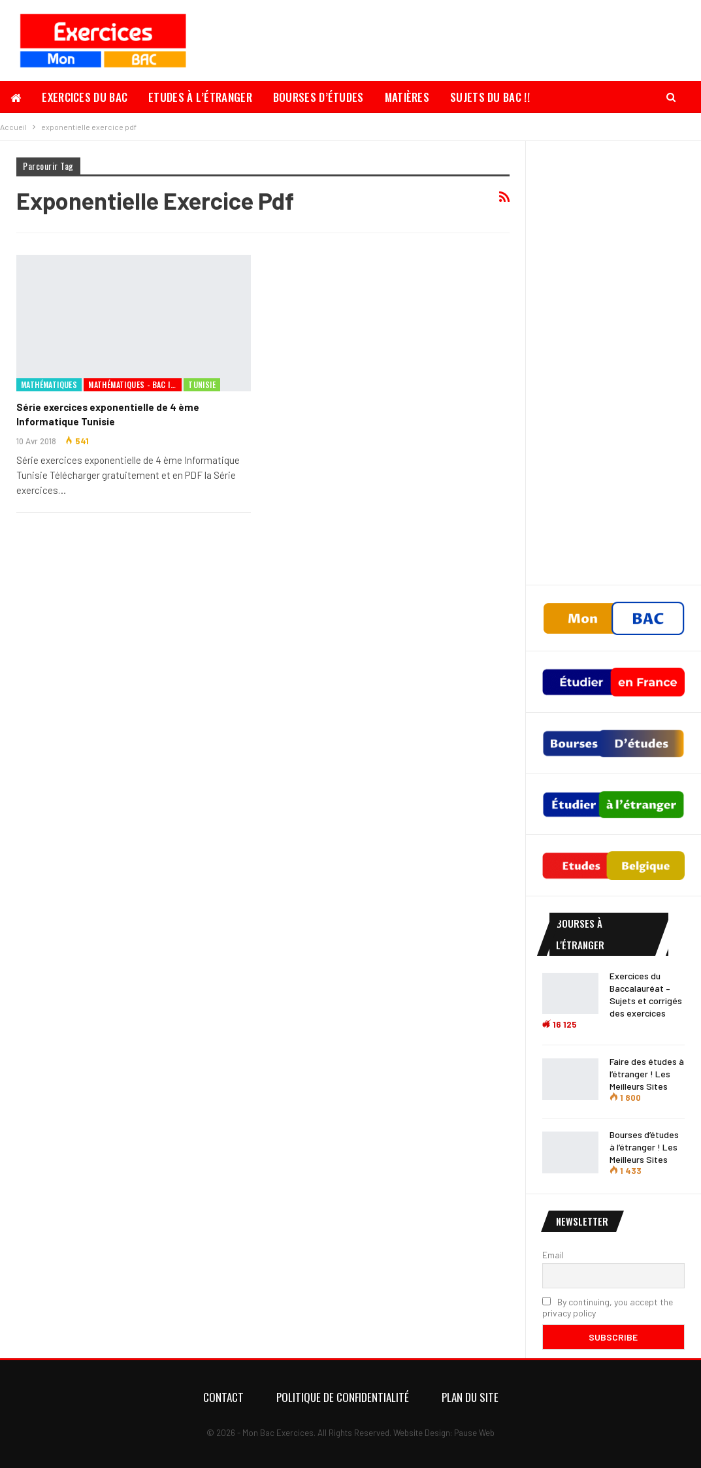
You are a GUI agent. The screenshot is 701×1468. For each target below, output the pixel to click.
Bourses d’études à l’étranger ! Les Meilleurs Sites (644, 1147)
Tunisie (202, 384)
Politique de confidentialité (342, 1397)
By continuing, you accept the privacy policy (607, 1307)
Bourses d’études (318, 97)
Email (553, 1254)
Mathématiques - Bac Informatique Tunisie (135, 384)
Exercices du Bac (84, 97)
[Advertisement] (613, 363)
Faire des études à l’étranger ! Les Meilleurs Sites (647, 1074)
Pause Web (474, 1432)
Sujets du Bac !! (490, 97)
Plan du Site (470, 1397)
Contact (223, 1397)
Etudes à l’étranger (200, 97)
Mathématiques (49, 384)
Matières (407, 97)
